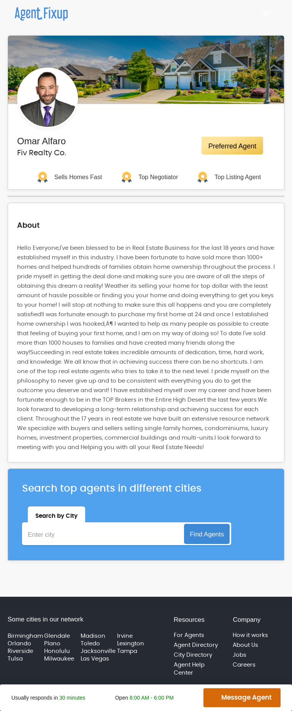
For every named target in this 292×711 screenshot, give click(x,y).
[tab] (56, 514)
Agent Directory (196, 645)
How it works (250, 635)
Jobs (239, 655)
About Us (245, 645)
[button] (266, 13)
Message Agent (246, 697)
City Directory (193, 655)
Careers (244, 665)
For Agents (189, 635)
